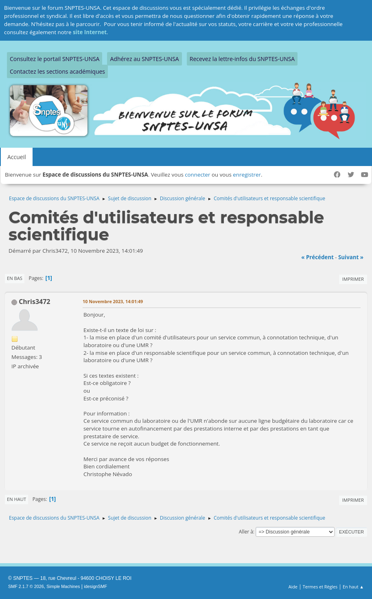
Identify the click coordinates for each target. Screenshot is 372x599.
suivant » (350, 257)
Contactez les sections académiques (57, 71)
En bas (14, 278)
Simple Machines (63, 586)
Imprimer (353, 279)
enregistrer (247, 174)
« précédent (317, 257)
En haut (16, 499)
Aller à (246, 531)
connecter (197, 174)
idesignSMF (95, 586)
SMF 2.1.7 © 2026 (26, 586)
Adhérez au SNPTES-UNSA (144, 59)
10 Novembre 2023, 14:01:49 (113, 301)
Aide (293, 587)
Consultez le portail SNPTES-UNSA (54, 59)
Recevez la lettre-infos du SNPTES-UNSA (242, 59)
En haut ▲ (353, 587)
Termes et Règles (320, 587)
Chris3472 (34, 301)
